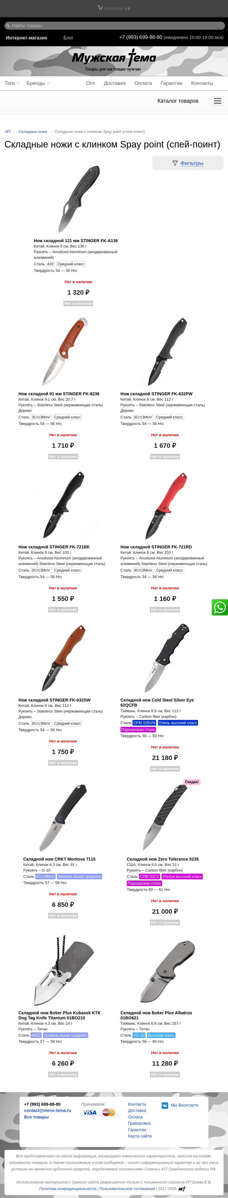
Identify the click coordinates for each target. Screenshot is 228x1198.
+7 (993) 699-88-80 (141, 37)
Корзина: (114, 9)
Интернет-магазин (26, 37)
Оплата (143, 83)
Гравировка (139, 1123)
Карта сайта (140, 1136)
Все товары (36, 1117)
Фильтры (191, 163)
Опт (90, 83)
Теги (9, 83)
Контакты (202, 83)
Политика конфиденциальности (67, 1188)
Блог (69, 37)
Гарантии (171, 83)
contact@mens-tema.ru (47, 1110)
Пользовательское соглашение (127, 1188)
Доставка (115, 83)
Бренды (35, 83)
